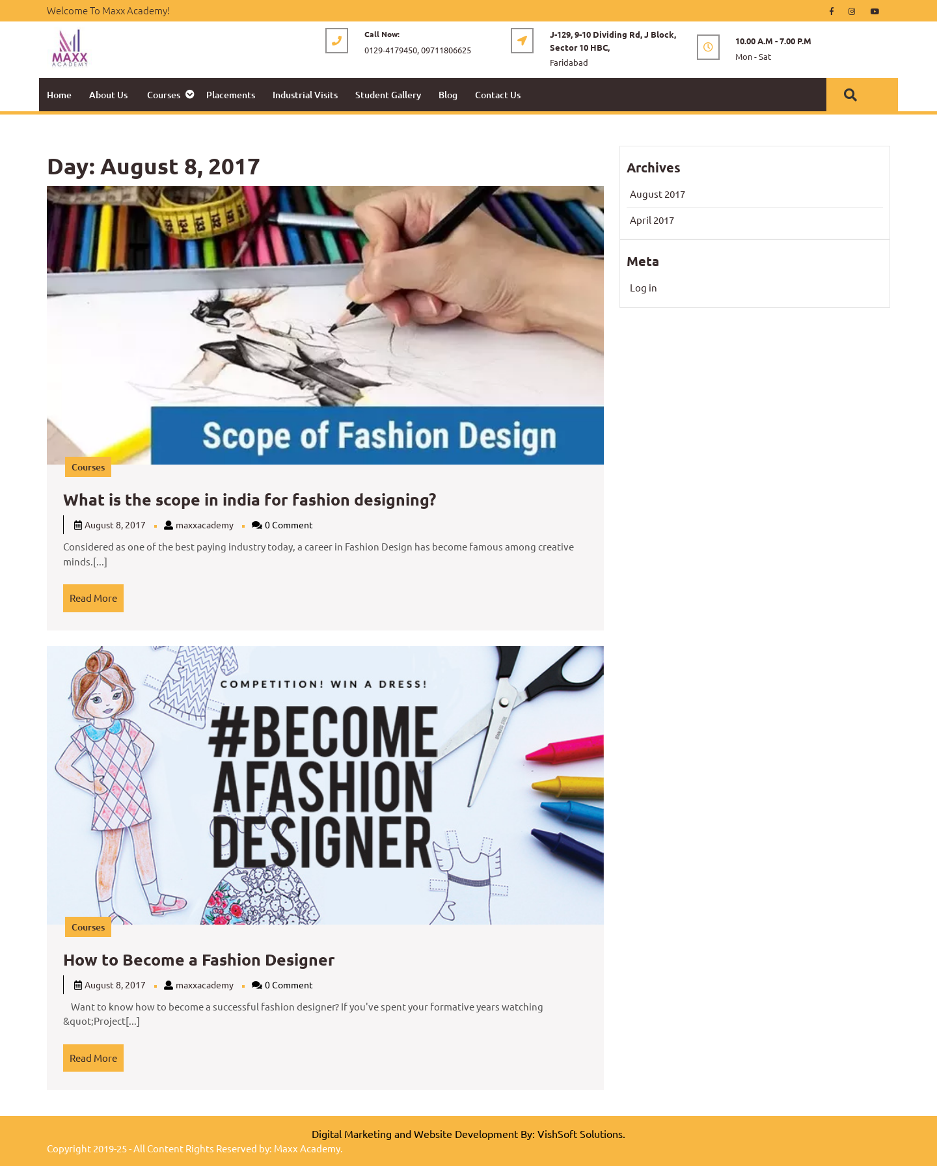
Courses (163, 94)
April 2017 (652, 219)
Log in (643, 287)
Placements (230, 94)
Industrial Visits (305, 94)
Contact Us (498, 94)
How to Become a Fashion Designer (199, 959)
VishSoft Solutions (580, 1133)
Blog (448, 94)
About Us (108, 94)
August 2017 (657, 193)
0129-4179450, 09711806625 (417, 49)
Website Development (466, 1133)
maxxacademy (205, 524)
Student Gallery (388, 94)
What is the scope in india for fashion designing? (249, 499)
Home (59, 94)
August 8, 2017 (115, 524)
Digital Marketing (352, 1133)
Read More (97, 594)
